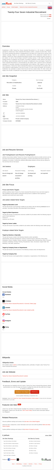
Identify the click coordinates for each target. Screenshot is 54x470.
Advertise (30, 463)
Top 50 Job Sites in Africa (9, 453)
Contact (25, 463)
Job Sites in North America (34, 441)
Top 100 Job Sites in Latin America (11, 445)
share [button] (48, 18)
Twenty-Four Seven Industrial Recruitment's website (15, 376)
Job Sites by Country (30, 3)
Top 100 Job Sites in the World (10, 441)
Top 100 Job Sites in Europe (9, 448)
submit (14, 364)
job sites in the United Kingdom (32, 421)
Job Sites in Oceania (33, 453)
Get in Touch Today (27, 410)
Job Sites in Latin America (34, 443)
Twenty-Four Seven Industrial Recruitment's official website (25, 398)
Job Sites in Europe (33, 445)
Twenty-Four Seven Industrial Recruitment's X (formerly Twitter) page (19, 303)
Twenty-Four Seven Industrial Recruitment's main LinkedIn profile (18, 310)
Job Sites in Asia (32, 450)
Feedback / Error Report (22, 392)
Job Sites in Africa (33, 448)
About (13, 463)
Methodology (19, 463)
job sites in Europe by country (31, 429)
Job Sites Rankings (18, 3)
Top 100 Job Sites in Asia (9, 450)
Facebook (12, 459)
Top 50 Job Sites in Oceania (9, 455)
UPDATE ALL (34, 392)
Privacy (40, 463)
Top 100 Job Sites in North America (11, 443)
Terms (35, 463)
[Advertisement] (26, 32)
